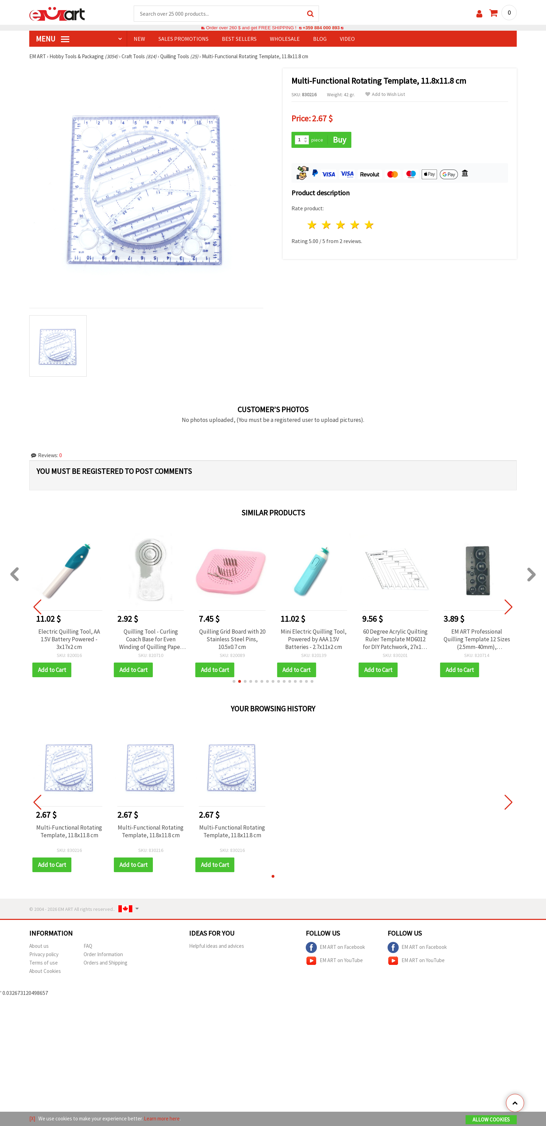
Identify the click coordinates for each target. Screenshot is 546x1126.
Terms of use (43, 962)
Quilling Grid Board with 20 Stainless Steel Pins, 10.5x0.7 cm (232, 639)
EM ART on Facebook (335, 947)
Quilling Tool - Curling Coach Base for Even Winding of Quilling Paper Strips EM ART (150, 639)
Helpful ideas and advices (216, 946)
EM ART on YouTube (334, 960)
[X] (32, 1118)
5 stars (369, 225)
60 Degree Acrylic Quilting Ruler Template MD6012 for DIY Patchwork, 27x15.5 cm (395, 639)
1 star (312, 225)
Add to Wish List (385, 94)
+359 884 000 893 (321, 27)
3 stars (341, 225)
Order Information (103, 954)
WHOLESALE (285, 38)
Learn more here (162, 1118)
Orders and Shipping (105, 962)
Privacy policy (43, 954)
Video (347, 38)
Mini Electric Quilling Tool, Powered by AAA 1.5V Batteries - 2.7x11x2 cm (313, 639)
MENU (52, 39)
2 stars (327, 225)
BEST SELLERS (239, 38)
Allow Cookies (491, 1119)
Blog (320, 38)
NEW (139, 38)
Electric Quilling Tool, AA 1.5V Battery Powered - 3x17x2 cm (69, 639)
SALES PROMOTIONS (183, 38)
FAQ (88, 946)
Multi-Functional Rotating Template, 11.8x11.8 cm (69, 831)
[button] (234, 681)
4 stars (355, 225)
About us (39, 946)
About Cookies (45, 971)
